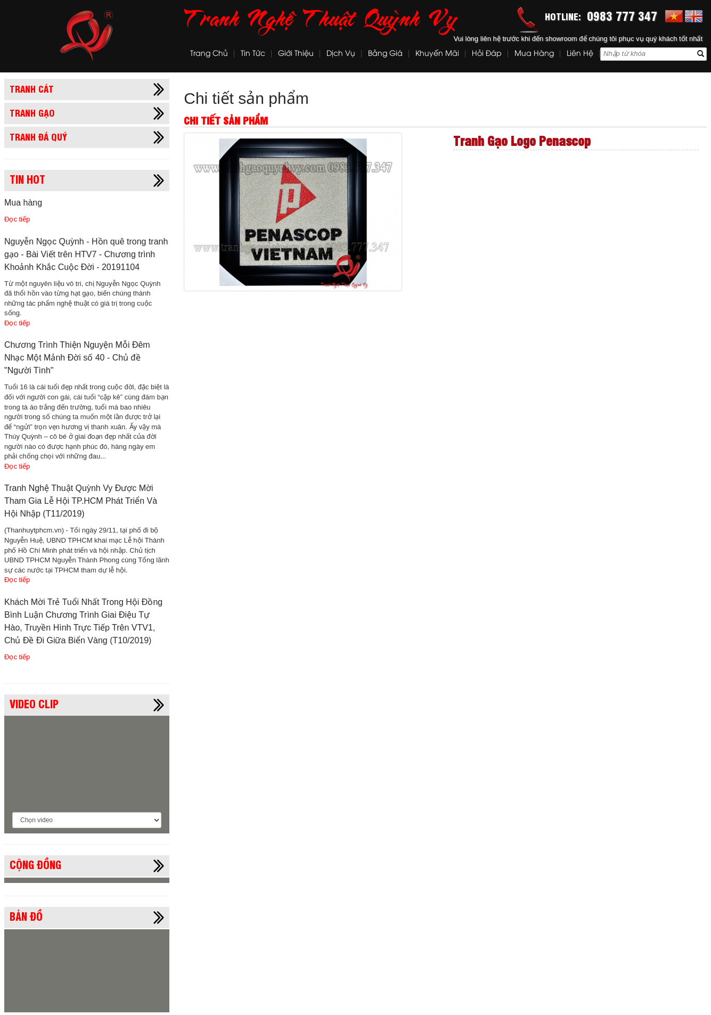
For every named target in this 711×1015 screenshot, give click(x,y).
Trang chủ (209, 54)
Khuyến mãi (437, 54)
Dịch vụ (340, 54)
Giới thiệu (296, 54)
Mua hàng (534, 54)
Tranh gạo (32, 112)
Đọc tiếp (17, 219)
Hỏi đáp (487, 54)
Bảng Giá (385, 54)
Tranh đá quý (38, 136)
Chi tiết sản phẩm (246, 98)
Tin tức (253, 54)
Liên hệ (580, 54)
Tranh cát (32, 88)
